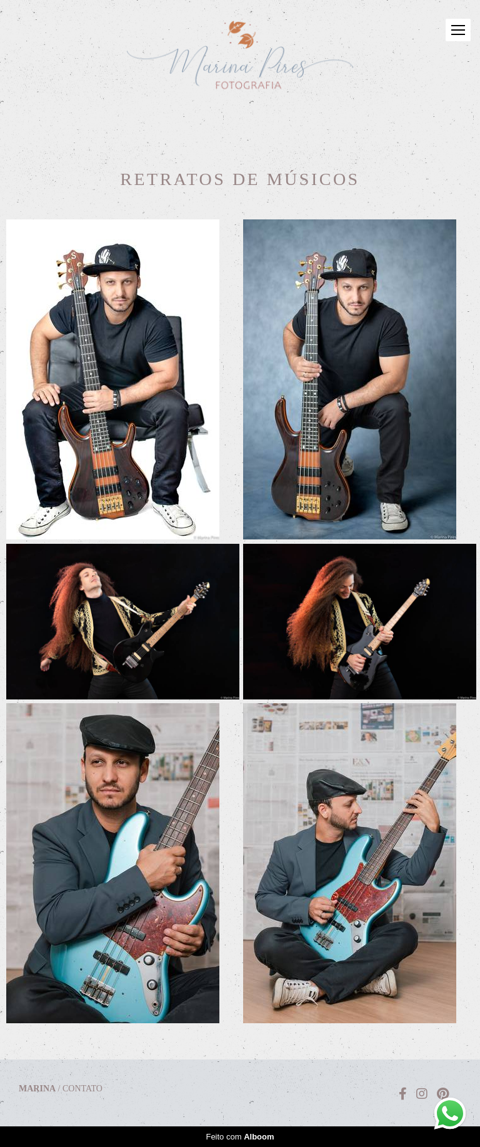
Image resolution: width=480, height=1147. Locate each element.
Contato (82, 1088)
